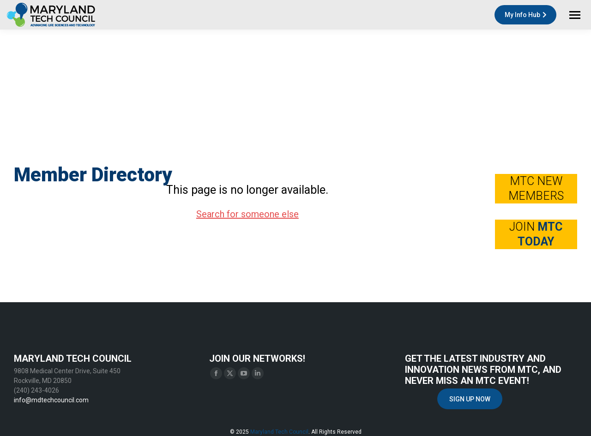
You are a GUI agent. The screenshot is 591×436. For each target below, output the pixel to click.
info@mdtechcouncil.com (51, 400)
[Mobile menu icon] (575, 15)
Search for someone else (247, 214)
